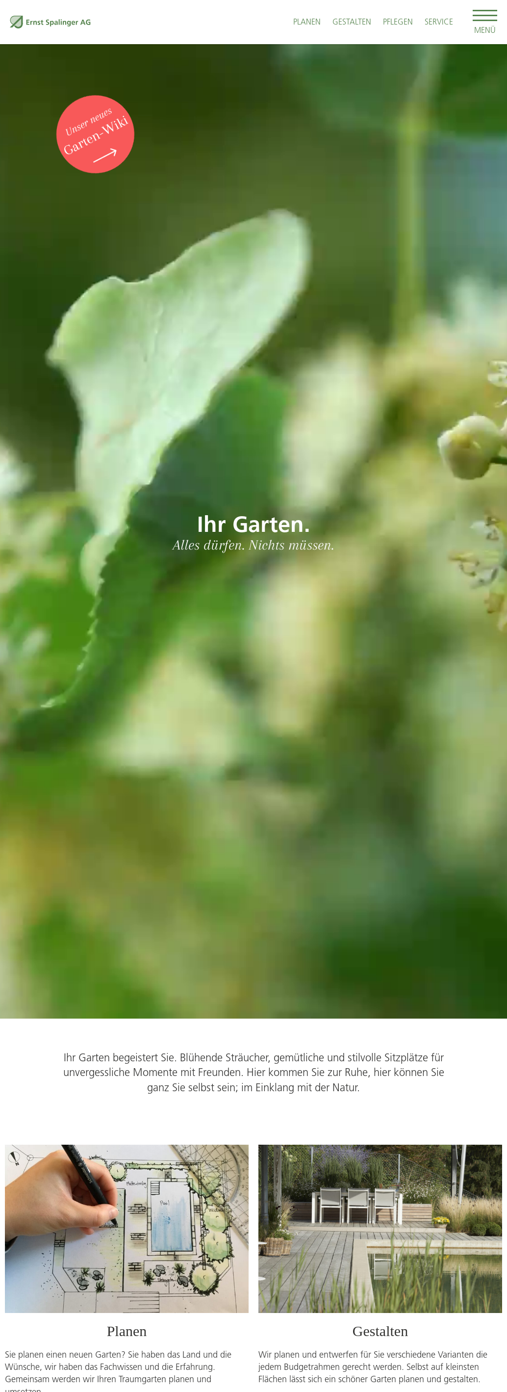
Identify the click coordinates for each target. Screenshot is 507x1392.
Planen (307, 21)
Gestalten (351, 21)
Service (439, 21)
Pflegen (398, 21)
